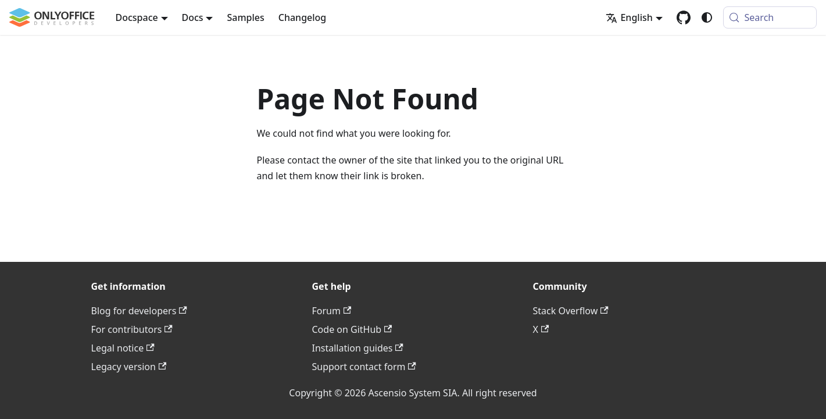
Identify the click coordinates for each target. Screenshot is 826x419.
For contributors (132, 329)
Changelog (302, 17)
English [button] (629, 17)
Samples (245, 17)
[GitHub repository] (684, 17)
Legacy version (129, 366)
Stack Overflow (571, 310)
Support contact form (364, 366)
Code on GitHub (352, 329)
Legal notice (123, 348)
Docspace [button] (137, 17)
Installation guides (357, 348)
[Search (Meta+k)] (770, 17)
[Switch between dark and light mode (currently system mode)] (707, 17)
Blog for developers (139, 310)
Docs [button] (192, 17)
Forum (332, 310)
